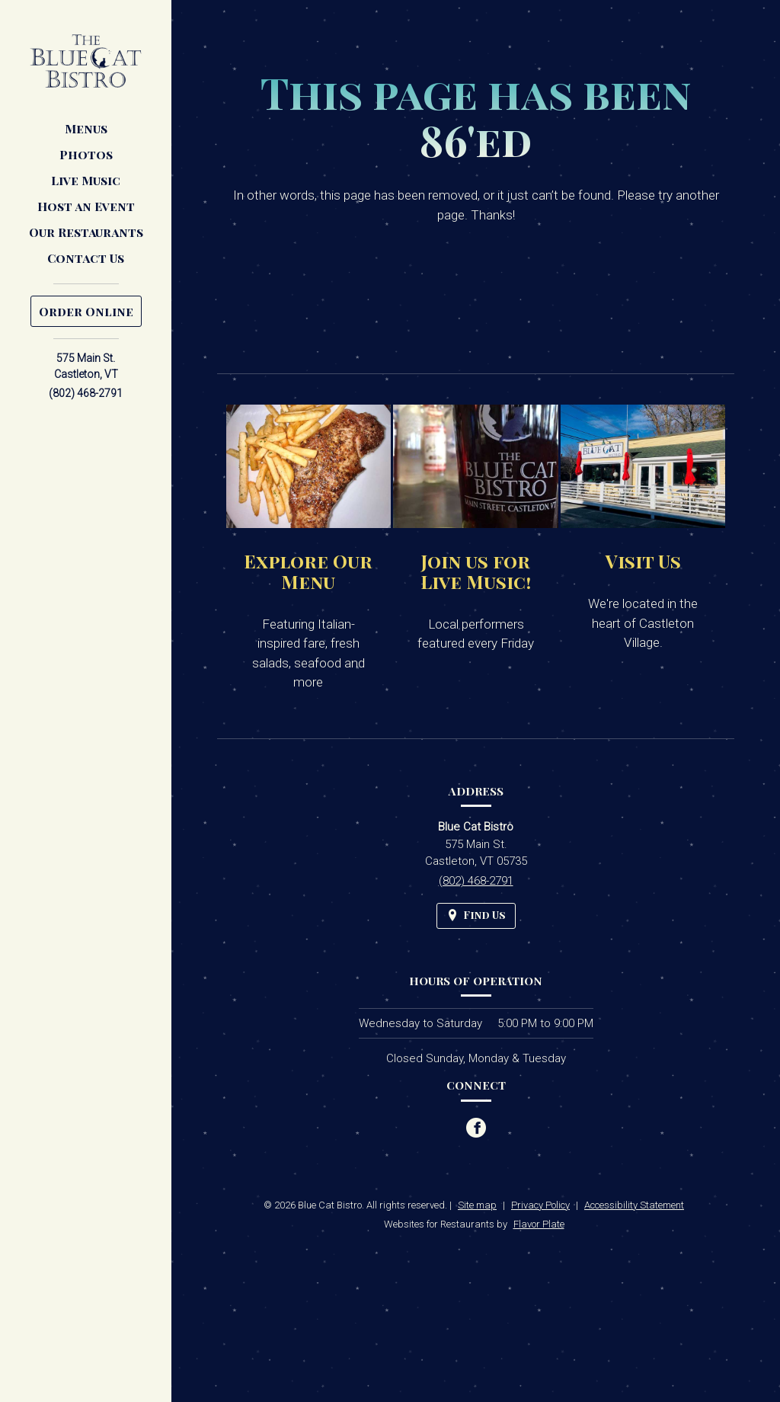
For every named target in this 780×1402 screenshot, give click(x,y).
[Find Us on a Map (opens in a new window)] (476, 915)
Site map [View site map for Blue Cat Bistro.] (477, 1205)
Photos (86, 154)
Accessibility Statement (634, 1205)
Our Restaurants (86, 232)
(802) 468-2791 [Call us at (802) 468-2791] (86, 393)
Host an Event (86, 206)
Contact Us (85, 258)
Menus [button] (86, 128)
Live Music (85, 180)
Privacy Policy (540, 1205)
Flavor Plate (538, 1224)
